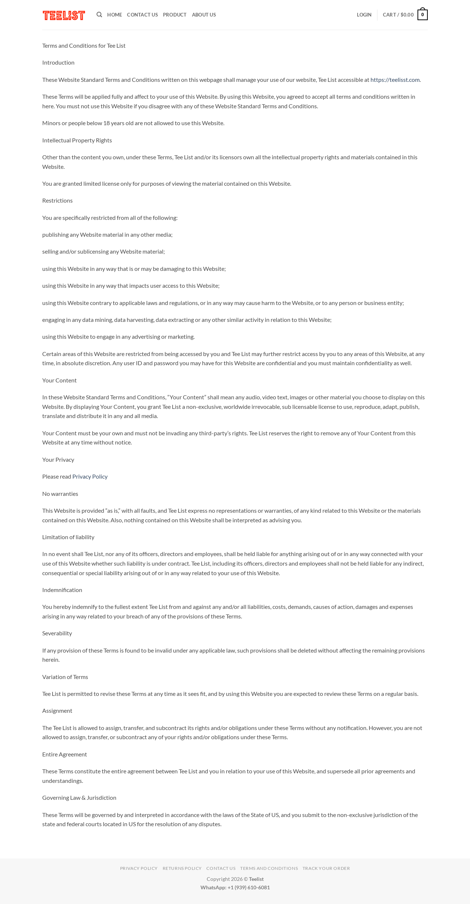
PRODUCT (175, 15)
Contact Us (142, 15)
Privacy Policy (90, 476)
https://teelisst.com (395, 79)
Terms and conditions (269, 868)
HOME (114, 15)
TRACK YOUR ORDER (326, 868)
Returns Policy (182, 868)
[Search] (99, 15)
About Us (204, 15)
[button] (364, 14)
